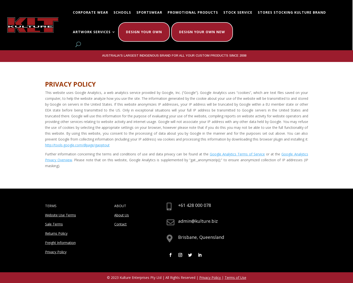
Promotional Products (193, 12)
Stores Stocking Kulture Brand (292, 12)
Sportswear (149, 12)
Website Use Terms (60, 215)
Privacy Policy (56, 252)
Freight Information (60, 242)
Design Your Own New (202, 32)
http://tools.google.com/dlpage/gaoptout (77, 145)
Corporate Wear (90, 12)
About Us (121, 215)
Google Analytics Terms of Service (237, 154)
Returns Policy (56, 233)
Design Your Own (144, 32)
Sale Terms (54, 224)
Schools (122, 12)
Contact (120, 224)
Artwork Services (92, 32)
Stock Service (237, 12)
